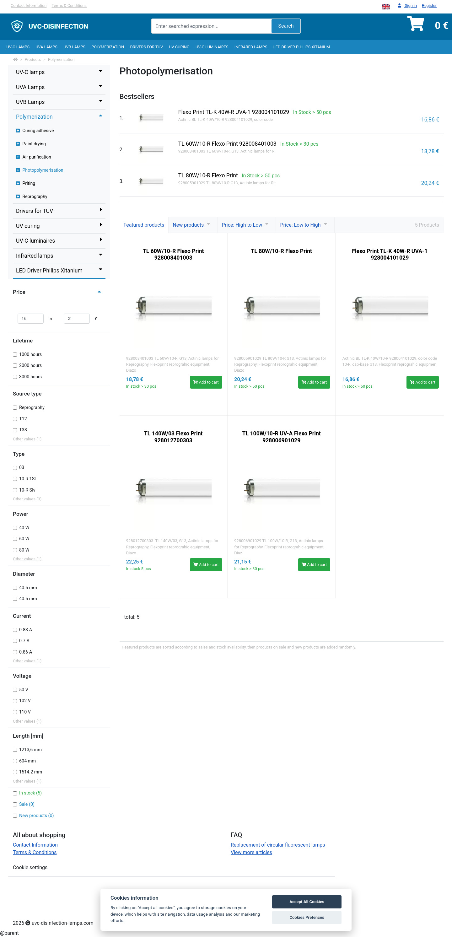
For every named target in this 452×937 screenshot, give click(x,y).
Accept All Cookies (306, 901)
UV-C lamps (18, 47)
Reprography (31, 196)
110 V (25, 712)
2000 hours (30, 365)
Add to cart (205, 382)
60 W (24, 538)
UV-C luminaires (212, 47)
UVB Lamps (74, 47)
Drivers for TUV (146, 47)
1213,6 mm (30, 749)
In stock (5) (30, 793)
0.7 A (24, 641)
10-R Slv (27, 490)
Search (285, 26)
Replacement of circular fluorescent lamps (278, 845)
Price (58, 292)
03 (21, 467)
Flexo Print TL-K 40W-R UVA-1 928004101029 (390, 254)
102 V (25, 700)
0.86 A (25, 652)
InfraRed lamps (250, 47)
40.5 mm (28, 587)
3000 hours (30, 377)
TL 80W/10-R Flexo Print (281, 251)
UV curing (179, 47)
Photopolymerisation (39, 170)
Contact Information (28, 5)
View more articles (251, 852)
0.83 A (25, 630)
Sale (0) (27, 804)
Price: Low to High (300, 225)
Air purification (33, 156)
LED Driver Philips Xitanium (301, 47)
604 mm (27, 761)
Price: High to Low (242, 225)
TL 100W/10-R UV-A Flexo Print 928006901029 (281, 436)
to (50, 318)
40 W (24, 527)
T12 (23, 419)
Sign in (407, 6)
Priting (25, 183)
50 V (23, 689)
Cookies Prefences (306, 917)
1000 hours (30, 354)
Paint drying (31, 143)
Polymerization (107, 47)
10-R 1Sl (27, 479)
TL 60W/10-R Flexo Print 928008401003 (173, 254)
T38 (23, 430)
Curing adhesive (35, 130)
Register (429, 5)
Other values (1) (27, 439)
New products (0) (36, 815)
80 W (24, 550)
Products (33, 59)
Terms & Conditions (69, 5)
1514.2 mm (30, 772)
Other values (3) (27, 499)
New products (188, 225)
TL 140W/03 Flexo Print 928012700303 (173, 436)
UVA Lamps (46, 47)
